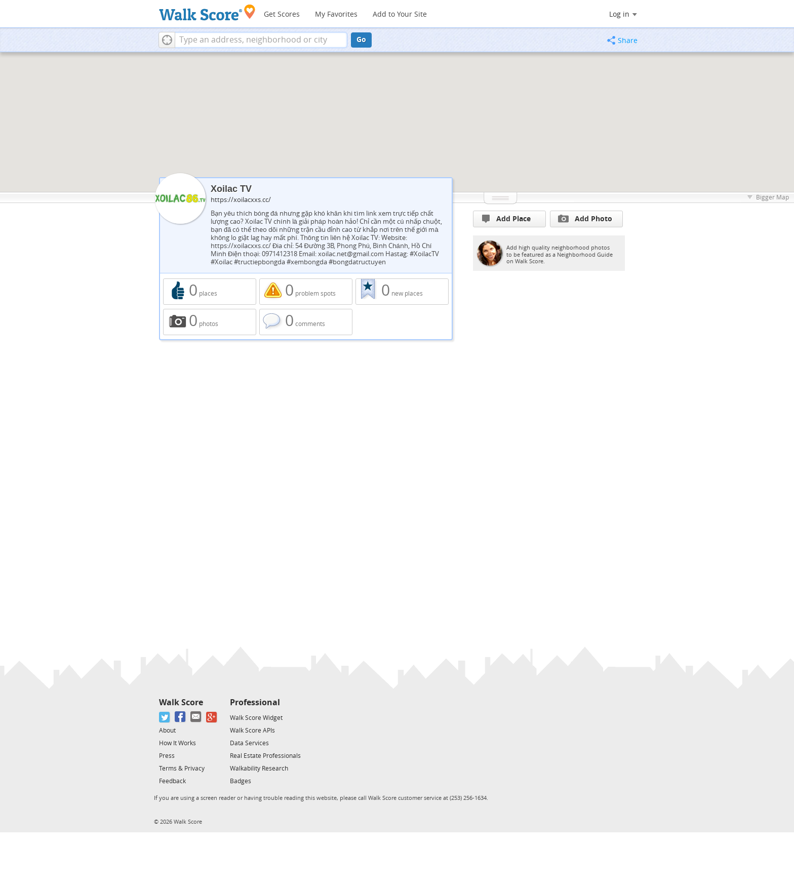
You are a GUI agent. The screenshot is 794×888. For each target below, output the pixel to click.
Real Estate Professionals (265, 755)
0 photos (210, 322)
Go (361, 39)
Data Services (249, 743)
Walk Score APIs (252, 730)
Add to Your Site (400, 14)
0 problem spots (306, 291)
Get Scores (282, 14)
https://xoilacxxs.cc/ (241, 200)
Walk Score (181, 702)
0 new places (402, 291)
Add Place (506, 219)
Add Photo (585, 218)
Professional (255, 702)
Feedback (172, 781)
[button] (166, 40)
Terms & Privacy (182, 768)
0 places (210, 291)
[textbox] (261, 40)
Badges (240, 781)
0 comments (306, 322)
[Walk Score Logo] (207, 12)
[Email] (196, 717)
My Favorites (336, 14)
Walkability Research (259, 768)
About (167, 730)
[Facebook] (180, 717)
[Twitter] (165, 717)
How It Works (177, 743)
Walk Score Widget (256, 717)
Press (167, 755)
